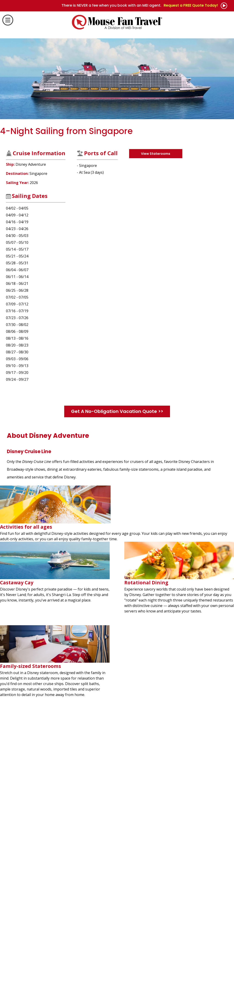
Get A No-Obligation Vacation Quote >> (117, 411)
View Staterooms (155, 153)
